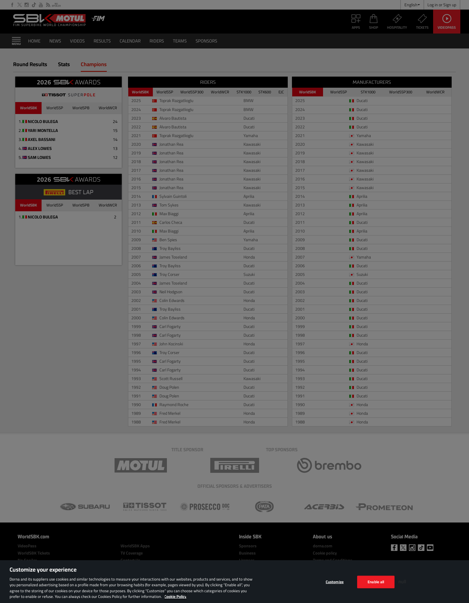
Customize (335, 581)
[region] (234, 581)
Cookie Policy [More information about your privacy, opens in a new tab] (175, 596)
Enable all (376, 581)
